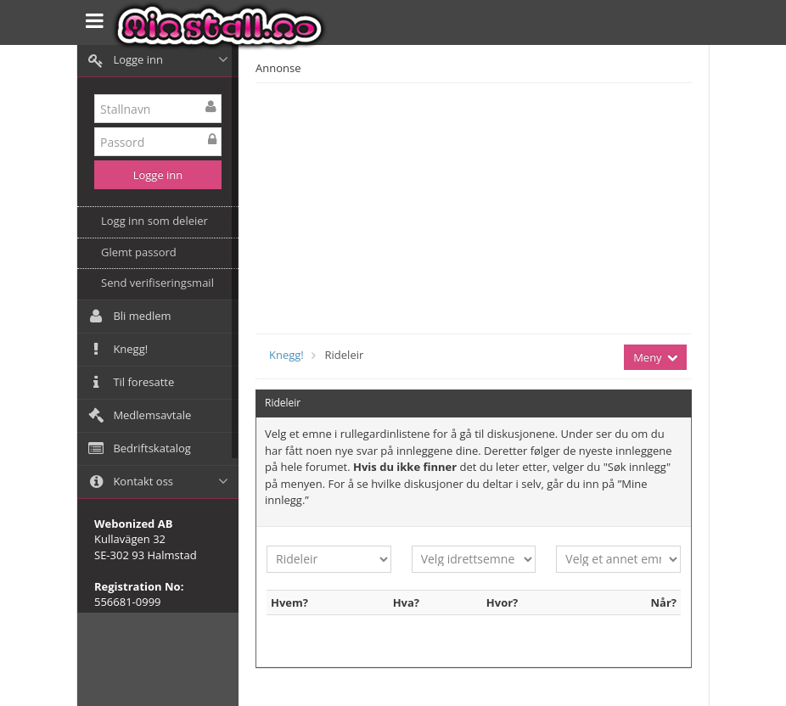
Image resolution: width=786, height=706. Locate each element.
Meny (655, 357)
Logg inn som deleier (154, 220)
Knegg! (286, 354)
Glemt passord (139, 252)
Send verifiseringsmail (157, 282)
